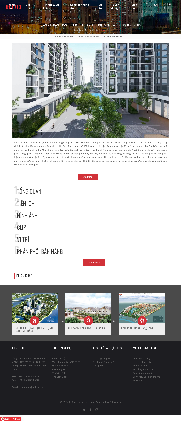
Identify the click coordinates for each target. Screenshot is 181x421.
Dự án (100, 6)
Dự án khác (94, 262)
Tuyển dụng (115, 6)
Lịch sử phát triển (142, 362)
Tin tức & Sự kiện (51, 6)
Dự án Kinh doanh (64, 36)
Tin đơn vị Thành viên (104, 362)
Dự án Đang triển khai (88, 36)
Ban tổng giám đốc (143, 373)
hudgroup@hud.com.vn (31, 387)
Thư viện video (60, 376)
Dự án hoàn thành (113, 36)
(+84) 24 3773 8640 (28, 376)
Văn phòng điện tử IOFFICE (66, 362)
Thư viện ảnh (59, 373)
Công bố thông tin (79, 6)
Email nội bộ (58, 358)
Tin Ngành (98, 365)
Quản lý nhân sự (60, 365)
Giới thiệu (29, 6)
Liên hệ (134, 6)
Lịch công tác (59, 369)
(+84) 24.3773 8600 (28, 380)
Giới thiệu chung (141, 358)
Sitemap (137, 380)
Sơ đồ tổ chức (140, 365)
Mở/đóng (88, 177)
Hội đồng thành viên (143, 369)
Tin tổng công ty (101, 358)
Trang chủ (92, 30)
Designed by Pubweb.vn (108, 402)
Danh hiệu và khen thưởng (146, 376)
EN (156, 4)
